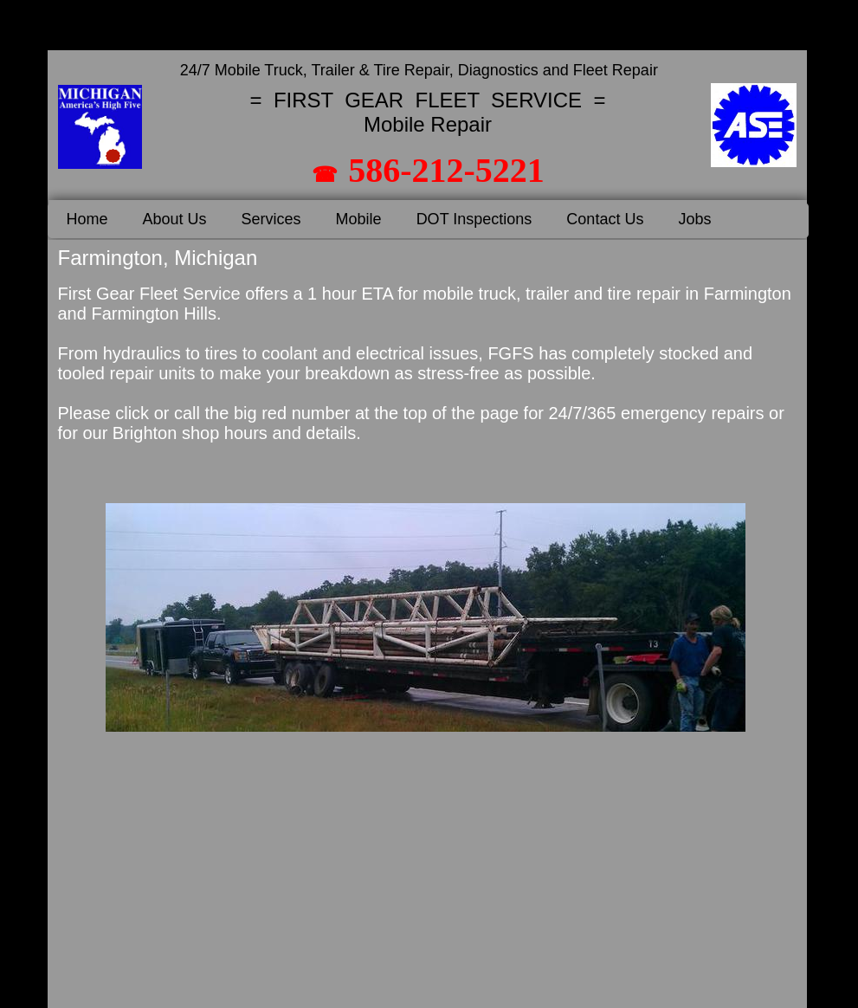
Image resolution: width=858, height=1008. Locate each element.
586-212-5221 (446, 170)
